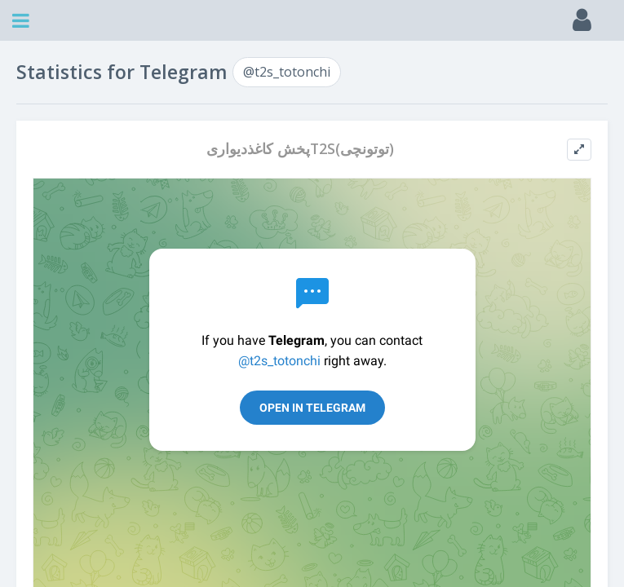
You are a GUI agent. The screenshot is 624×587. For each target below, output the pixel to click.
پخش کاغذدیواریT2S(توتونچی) (300, 149)
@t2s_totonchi (286, 72)
